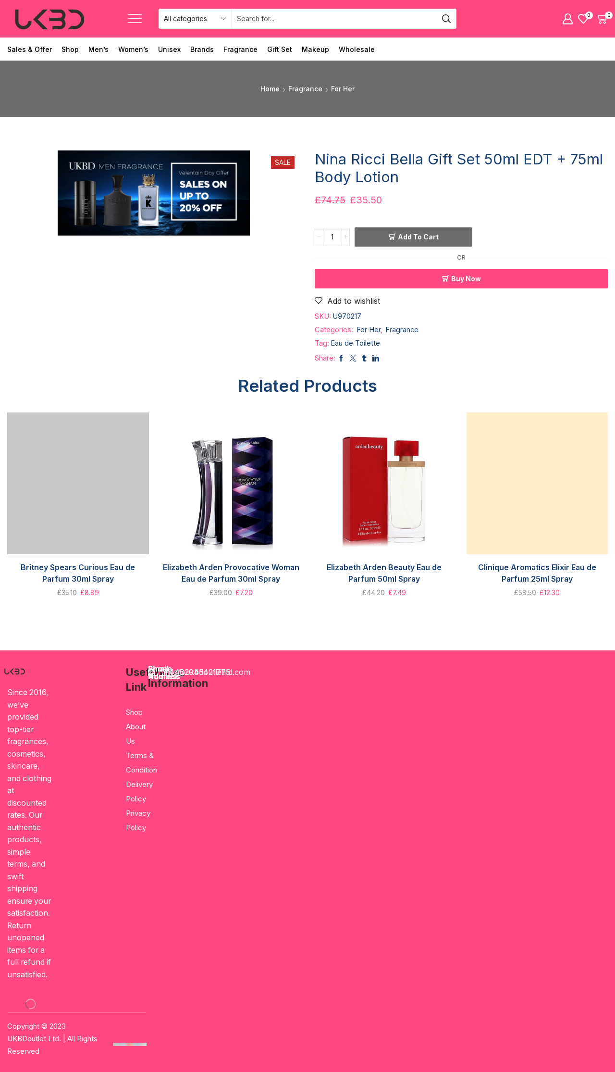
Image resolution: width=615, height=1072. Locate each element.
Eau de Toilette (355, 343)
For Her (343, 89)
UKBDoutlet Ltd (33, 1038)
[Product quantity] (332, 237)
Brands (202, 49)
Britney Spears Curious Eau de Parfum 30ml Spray (78, 573)
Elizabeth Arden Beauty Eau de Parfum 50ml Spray (384, 573)
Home (270, 89)
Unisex (169, 49)
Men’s (98, 49)
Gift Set (279, 49)
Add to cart (418, 237)
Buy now (466, 278)
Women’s (133, 49)
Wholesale (357, 49)
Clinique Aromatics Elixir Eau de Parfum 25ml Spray (537, 573)
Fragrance (240, 49)
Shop (70, 49)
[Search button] (446, 18)
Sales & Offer (29, 49)
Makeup (315, 49)
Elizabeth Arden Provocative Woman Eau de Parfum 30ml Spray (231, 573)
